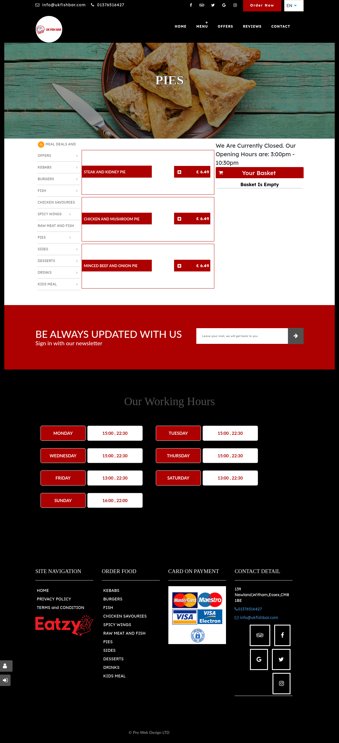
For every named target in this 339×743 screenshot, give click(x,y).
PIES (108, 641)
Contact (280, 26)
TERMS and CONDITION (60, 607)
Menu (202, 26)
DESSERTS (113, 658)
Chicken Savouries (56, 202)
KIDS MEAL (114, 676)
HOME (43, 590)
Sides (43, 249)
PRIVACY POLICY (54, 599)
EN (291, 5)
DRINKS (111, 667)
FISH (108, 607)
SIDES (109, 650)
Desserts (46, 261)
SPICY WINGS (117, 624)
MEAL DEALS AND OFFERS (57, 149)
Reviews (252, 26)
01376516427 (110, 4)
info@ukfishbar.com (64, 4)
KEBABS (111, 590)
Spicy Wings (50, 214)
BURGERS (112, 599)
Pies (42, 237)
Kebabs (44, 167)
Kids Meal (47, 284)
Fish (42, 190)
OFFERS (225, 26)
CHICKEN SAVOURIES (125, 616)
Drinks (45, 272)
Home (180, 26)
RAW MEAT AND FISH (124, 633)
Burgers (46, 179)
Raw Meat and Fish (56, 226)
